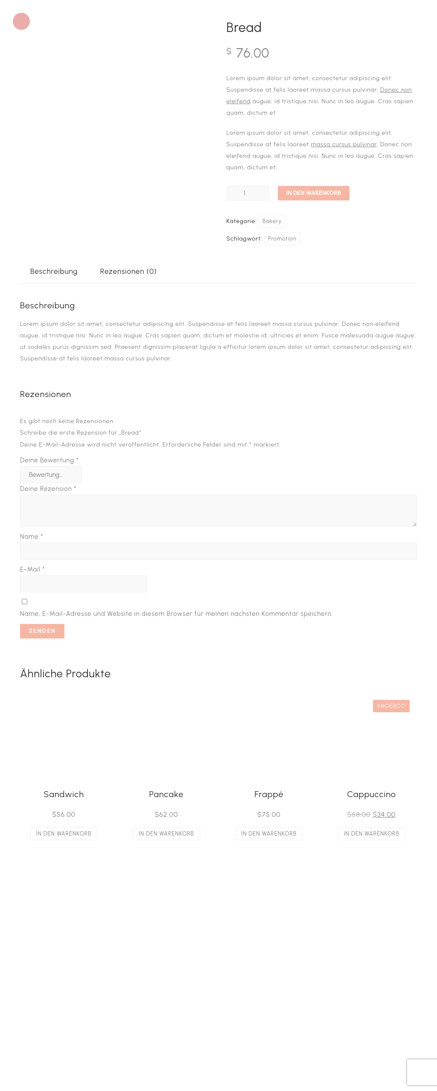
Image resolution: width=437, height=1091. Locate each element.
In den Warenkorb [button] (64, 833)
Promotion (282, 238)
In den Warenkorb (313, 193)
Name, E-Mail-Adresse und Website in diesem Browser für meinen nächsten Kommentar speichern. (176, 614)
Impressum (44, 1003)
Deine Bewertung (49, 460)
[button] (21, 21)
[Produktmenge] (248, 193)
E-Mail (32, 569)
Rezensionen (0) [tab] (128, 271)
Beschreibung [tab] (54, 271)
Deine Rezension (48, 489)
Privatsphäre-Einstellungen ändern (79, 1026)
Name (32, 536)
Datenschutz (47, 1014)
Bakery (272, 221)
